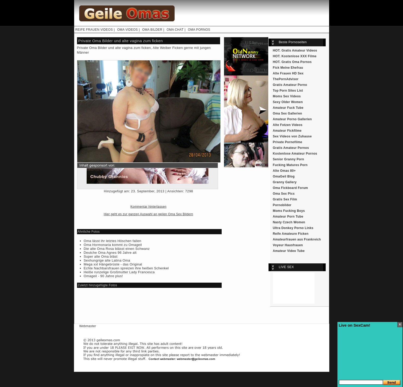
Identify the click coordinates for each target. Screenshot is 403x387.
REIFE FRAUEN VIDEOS (94, 29)
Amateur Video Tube (289, 251)
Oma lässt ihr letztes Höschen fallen (112, 241)
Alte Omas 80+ (284, 171)
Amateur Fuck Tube (288, 108)
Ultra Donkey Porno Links (293, 228)
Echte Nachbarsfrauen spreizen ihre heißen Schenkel (126, 268)
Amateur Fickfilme (287, 130)
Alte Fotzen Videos (288, 125)
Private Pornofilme (287, 142)
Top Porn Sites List (288, 90)
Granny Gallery (285, 182)
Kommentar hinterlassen (148, 206)
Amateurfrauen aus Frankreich (297, 239)
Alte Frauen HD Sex (288, 73)
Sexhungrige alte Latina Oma (107, 260)
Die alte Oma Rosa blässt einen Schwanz (117, 249)
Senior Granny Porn (288, 159)
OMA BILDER (152, 29)
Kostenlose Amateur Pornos (295, 153)
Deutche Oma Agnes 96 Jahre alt (110, 253)
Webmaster (87, 326)
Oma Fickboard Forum (290, 188)
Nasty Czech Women (289, 222)
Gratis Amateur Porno (290, 85)
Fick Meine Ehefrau (288, 67)
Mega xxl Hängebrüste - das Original (113, 264)
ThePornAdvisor (286, 79)
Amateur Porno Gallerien (292, 119)
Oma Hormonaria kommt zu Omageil (113, 245)
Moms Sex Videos (287, 96)
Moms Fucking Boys (289, 211)
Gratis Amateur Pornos (291, 148)
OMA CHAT (175, 29)
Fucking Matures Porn (290, 165)
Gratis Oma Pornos (297, 62)
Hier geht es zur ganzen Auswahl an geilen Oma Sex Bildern (148, 214)
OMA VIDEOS (127, 29)
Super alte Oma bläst (101, 256)
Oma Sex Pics (284, 193)
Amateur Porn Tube (288, 216)
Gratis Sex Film (285, 199)
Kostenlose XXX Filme (299, 56)
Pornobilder (282, 205)
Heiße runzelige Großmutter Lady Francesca (119, 272)
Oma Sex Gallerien (287, 113)
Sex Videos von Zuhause (292, 136)
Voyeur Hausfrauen (288, 245)
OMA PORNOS (199, 29)
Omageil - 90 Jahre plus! (103, 276)
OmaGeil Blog (284, 176)
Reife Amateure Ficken (291, 234)
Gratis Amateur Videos (299, 50)
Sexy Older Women (288, 102)
